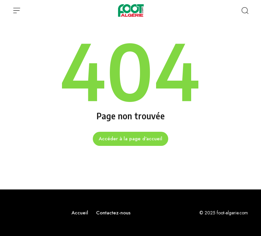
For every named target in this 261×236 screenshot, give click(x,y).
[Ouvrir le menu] (16, 10)
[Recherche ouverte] (244, 10)
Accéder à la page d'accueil (130, 138)
